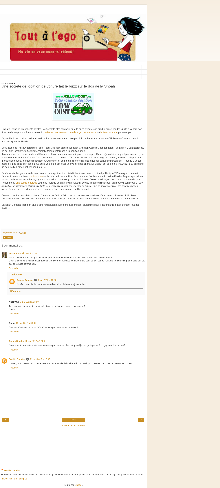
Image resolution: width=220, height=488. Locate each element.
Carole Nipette (16, 341)
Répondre (13, 268)
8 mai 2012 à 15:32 (27, 253)
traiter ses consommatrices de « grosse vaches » (70, 132)
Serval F (13, 253)
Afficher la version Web (73, 425)
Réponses (17, 274)
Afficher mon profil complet (14, 478)
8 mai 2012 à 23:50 (29, 302)
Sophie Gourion (24, 280)
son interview (36, 176)
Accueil (73, 420)
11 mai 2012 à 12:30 (35, 341)
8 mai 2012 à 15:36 (47, 280)
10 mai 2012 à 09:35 (26, 323)
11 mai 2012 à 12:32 (40, 359)
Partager (7, 237)
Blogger (78, 485)
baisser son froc (109, 132)
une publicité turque (26, 182)
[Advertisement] (73, 8)
